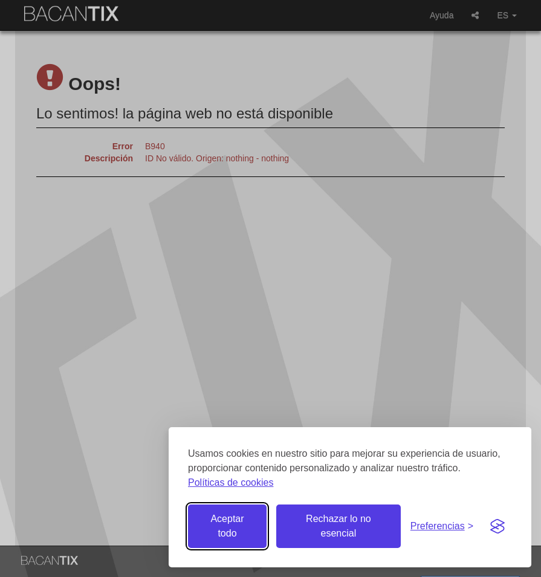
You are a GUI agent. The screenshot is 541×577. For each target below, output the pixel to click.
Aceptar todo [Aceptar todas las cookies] (227, 526)
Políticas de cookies (230, 482)
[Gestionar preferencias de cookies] (441, 527)
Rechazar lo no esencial (338, 526)
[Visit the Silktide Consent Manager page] (497, 526)
